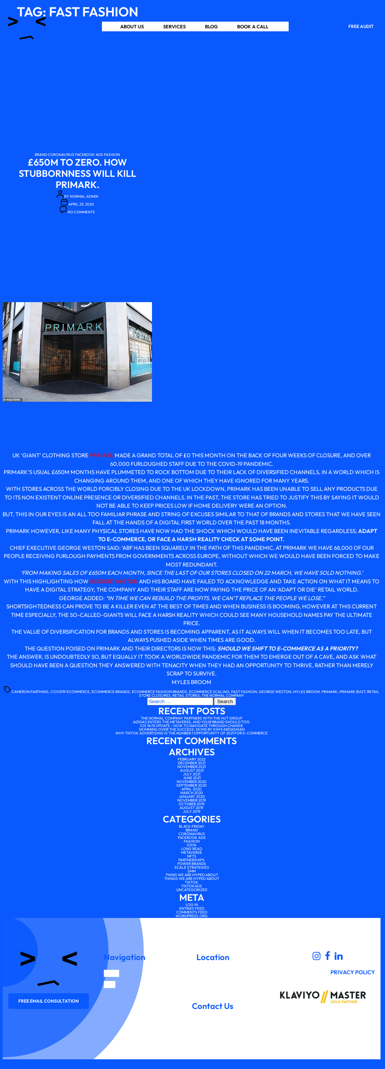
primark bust (352, 691)
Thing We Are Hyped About (191, 874)
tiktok (191, 882)
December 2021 (191, 763)
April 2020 (191, 789)
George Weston (114, 581)
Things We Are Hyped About (191, 878)
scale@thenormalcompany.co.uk (212, 1015)
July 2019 (192, 811)
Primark (102, 455)
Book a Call (252, 26)
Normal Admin (84, 196)
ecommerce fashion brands (159, 691)
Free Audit (361, 26)
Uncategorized (191, 889)
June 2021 (192, 777)
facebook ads (89, 154)
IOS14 (191, 845)
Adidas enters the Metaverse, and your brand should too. (192, 722)
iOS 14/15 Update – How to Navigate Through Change (191, 725)
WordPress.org (192, 915)
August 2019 (192, 807)
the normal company (223, 695)
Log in (192, 904)
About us (132, 26)
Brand (41, 154)
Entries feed (191, 908)
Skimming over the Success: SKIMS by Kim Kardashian (192, 729)
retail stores (186, 695)
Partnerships (191, 860)
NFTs (191, 856)
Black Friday (192, 826)
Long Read (191, 848)
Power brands (191, 863)
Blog (211, 26)
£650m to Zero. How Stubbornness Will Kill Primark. (77, 173)
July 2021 (191, 774)
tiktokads (191, 886)
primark (330, 691)
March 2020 (191, 792)
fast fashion (244, 691)
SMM (191, 871)
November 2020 (192, 781)
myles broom (306, 691)
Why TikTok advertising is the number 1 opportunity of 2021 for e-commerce (191, 733)
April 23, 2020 (81, 204)
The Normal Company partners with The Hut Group (191, 718)
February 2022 (191, 759)
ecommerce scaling (209, 691)
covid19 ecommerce (70, 691)
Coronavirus (61, 154)
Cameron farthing (30, 691)
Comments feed (191, 912)
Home (111, 973)
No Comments (81, 212)
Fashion (112, 154)
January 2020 (191, 796)
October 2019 (191, 804)
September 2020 (191, 785)
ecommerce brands (110, 691)
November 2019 (191, 800)
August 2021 (192, 770)
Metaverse (191, 852)
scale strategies (191, 867)
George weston (275, 691)
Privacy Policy (352, 972)
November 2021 (191, 766)
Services (174, 26)
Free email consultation (48, 1001)
